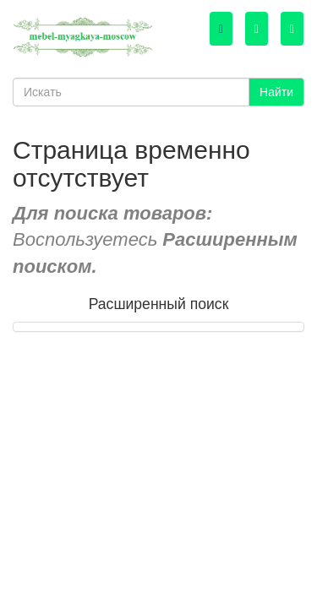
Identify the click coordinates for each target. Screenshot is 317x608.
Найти (276, 92)
